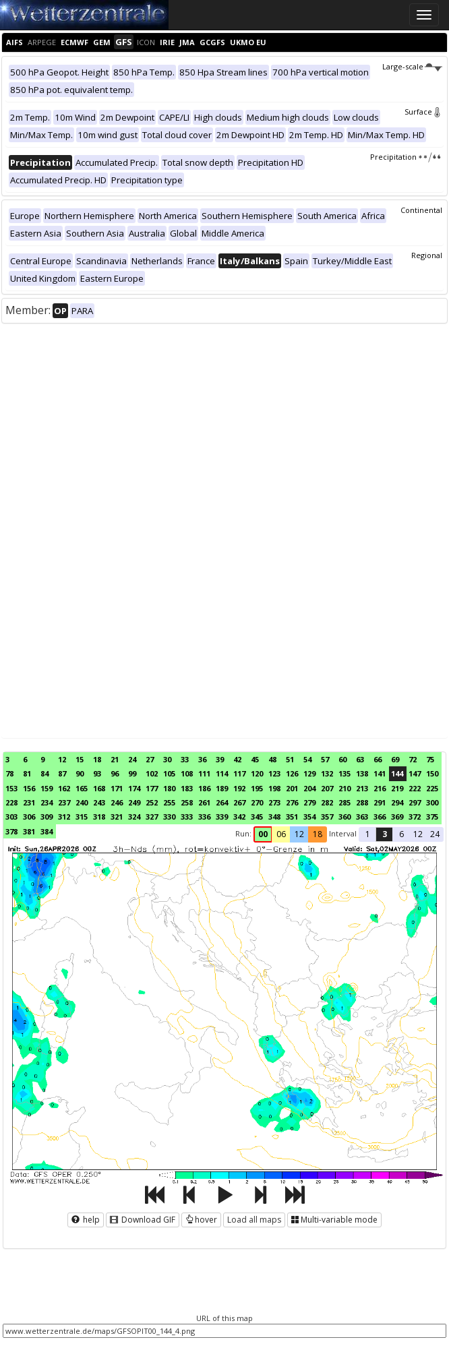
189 (222, 788)
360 (344, 816)
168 (99, 788)
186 (204, 788)
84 (44, 773)
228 (11, 802)
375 (432, 816)
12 (62, 759)
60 (342, 759)
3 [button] (384, 834)
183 (187, 788)
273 (274, 802)
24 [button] (435, 834)
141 (379, 773)
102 (152, 773)
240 (82, 802)
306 (29, 816)
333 (187, 816)
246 (117, 802)
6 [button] (401, 834)
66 (377, 759)
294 (397, 802)
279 (309, 802)
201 (292, 788)
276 (292, 802)
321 (117, 816)
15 (80, 759)
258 (187, 802)
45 (255, 759)
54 (307, 759)
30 (167, 759)
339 (222, 816)
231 (29, 802)
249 (134, 802)
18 (97, 759)
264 (222, 802)
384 (46, 831)
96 (115, 773)
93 (97, 773)
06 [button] (281, 834)
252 (152, 802)
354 (309, 816)
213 (362, 788)
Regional (426, 255)
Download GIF (142, 1219)
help (85, 1219)
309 (46, 816)
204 (309, 788)
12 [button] (299, 834)
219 (397, 788)
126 (292, 773)
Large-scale (412, 66)
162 (64, 788)
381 (29, 831)
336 (204, 816)
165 (82, 788)
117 (239, 773)
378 (11, 831)
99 (132, 773)
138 (362, 773)
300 (432, 802)
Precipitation (406, 157)
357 (327, 816)
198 (274, 788)
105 (169, 773)
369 (397, 816)
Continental (421, 210)
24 (132, 759)
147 (415, 773)
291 (379, 802)
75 (430, 759)
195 (257, 788)
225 (432, 788)
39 (220, 759)
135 (344, 773)
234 (46, 802)
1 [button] (367, 834)
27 (150, 759)
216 (379, 788)
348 (274, 816)
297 (415, 802)
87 (62, 773)
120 (257, 773)
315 (82, 816)
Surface (423, 111)
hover (201, 1219)
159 (46, 788)
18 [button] (317, 834)
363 (362, 816)
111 (204, 773)
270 (257, 802)
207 (327, 788)
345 (257, 816)
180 (169, 788)
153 (11, 788)
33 (185, 759)
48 (272, 759)
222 (415, 788)
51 (290, 759)
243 (99, 802)
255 (169, 802)
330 (169, 816)
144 (397, 773)
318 (99, 816)
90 (80, 773)
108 (187, 773)
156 (29, 788)
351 (292, 816)
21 (115, 759)
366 (379, 816)
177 (152, 788)
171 (117, 788)
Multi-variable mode (334, 1219)
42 (237, 759)
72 (413, 759)
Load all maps (254, 1219)
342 (239, 816)
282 (327, 802)
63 (360, 759)
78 (9, 773)
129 (309, 773)
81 (27, 773)
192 (239, 788)
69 (395, 759)
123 (274, 773)
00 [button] (263, 834)
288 (362, 802)
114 (222, 773)
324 (134, 816)
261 (204, 802)
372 (415, 816)
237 (64, 802)
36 (202, 759)
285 (344, 802)
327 (152, 816)
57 (325, 759)
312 (64, 816)
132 (327, 773)
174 (134, 788)
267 (239, 802)
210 (344, 788)
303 (11, 816)
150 (432, 773)
